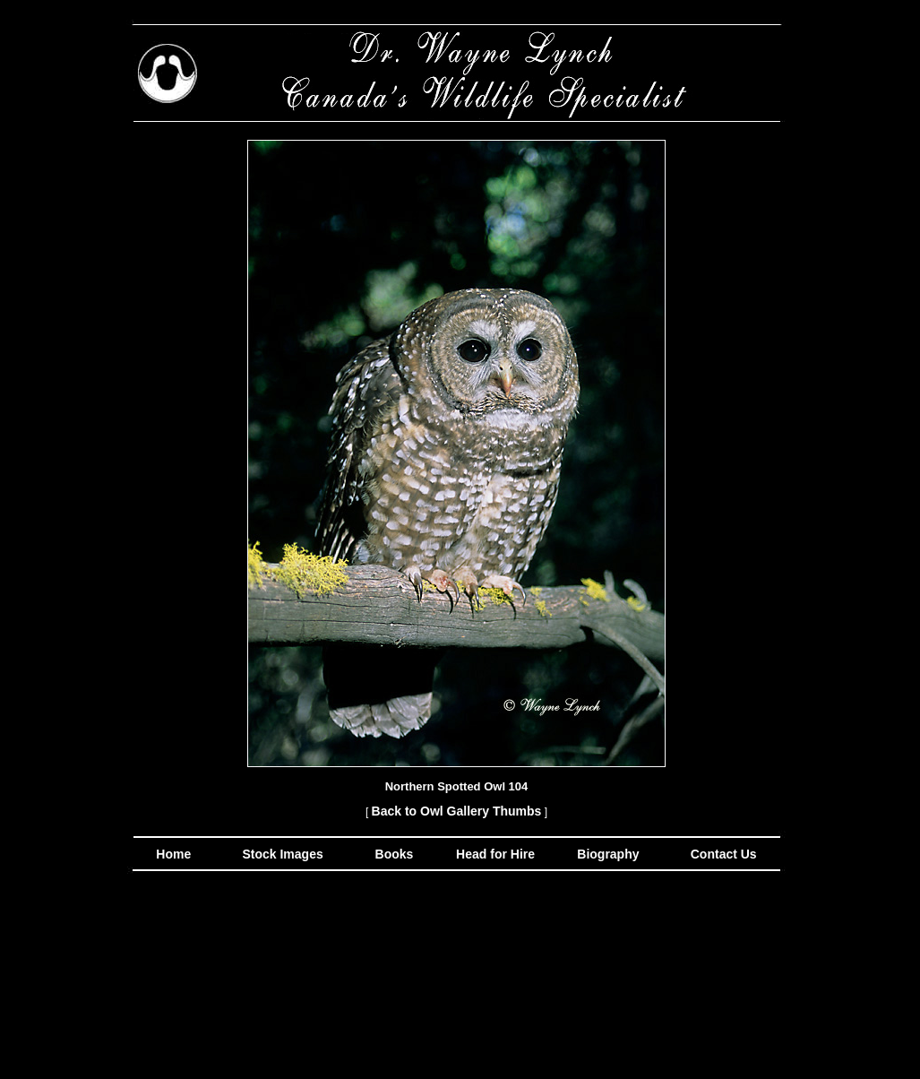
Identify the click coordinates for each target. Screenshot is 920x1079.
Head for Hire (497, 854)
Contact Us (722, 854)
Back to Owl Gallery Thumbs (457, 811)
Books (396, 854)
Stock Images (281, 854)
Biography (606, 854)
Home (173, 854)
